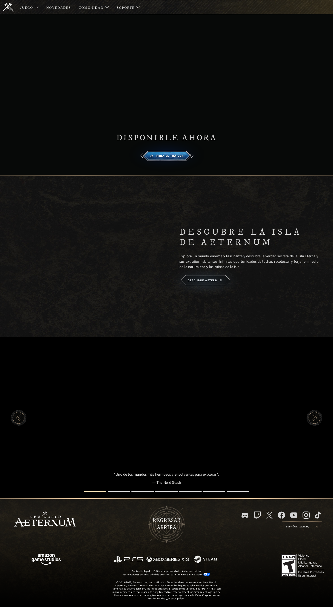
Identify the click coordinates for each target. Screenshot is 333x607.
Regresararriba (166, 524)
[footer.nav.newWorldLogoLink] (45, 519)
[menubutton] (302, 527)
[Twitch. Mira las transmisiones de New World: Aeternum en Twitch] (257, 515)
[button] (18, 418)
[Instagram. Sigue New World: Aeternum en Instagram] (306, 515)
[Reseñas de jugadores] (214, 491)
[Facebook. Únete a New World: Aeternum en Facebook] (281, 515)
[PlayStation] (128, 560)
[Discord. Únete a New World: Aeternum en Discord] (245, 515)
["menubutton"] (29, 7)
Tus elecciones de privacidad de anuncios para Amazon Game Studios (166, 574)
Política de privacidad (165, 571)
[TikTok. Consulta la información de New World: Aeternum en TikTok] (318, 515)
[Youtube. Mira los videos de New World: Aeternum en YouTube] (293, 515)
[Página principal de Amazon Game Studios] (46, 560)
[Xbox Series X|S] (168, 559)
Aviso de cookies (191, 571)
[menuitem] (29, 7)
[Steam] (206, 559)
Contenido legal (141, 571)
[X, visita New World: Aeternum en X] (269, 515)
